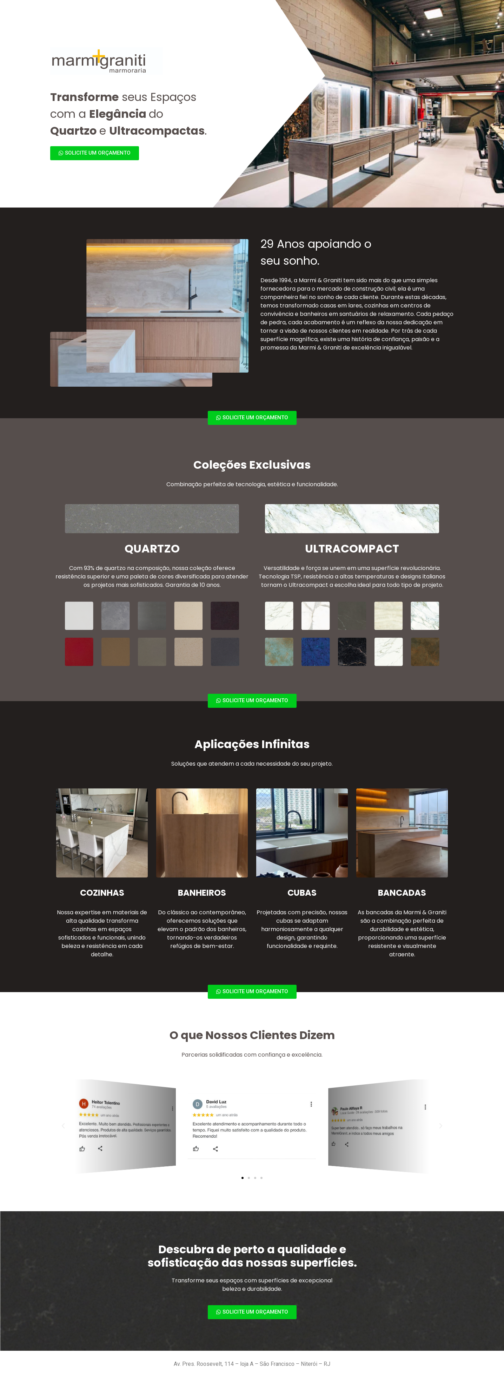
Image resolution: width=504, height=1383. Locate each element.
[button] (242, 1178)
